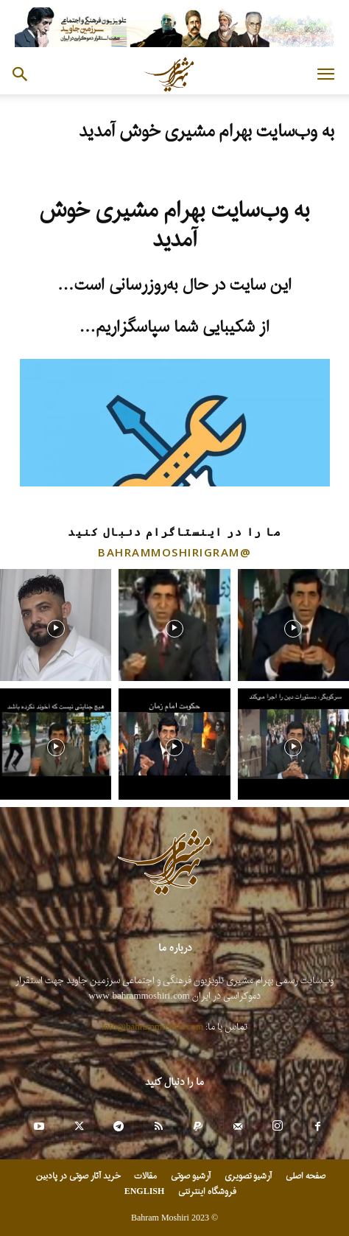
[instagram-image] (55, 624)
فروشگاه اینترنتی (207, 1191)
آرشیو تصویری (248, 1176)
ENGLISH (144, 1191)
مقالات (145, 1176)
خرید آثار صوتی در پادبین (78, 1176)
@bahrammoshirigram (174, 552)
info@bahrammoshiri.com (152, 1027)
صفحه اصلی (305, 1176)
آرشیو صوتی (191, 1176)
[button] (325, 74)
